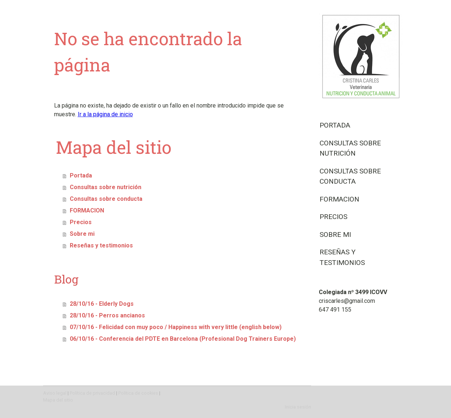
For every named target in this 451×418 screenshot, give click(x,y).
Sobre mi (335, 234)
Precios (333, 216)
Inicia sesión (298, 407)
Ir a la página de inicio (105, 114)
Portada (335, 125)
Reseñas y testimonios (342, 257)
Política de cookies (138, 393)
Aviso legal (54, 393)
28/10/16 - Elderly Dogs (102, 303)
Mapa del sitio (58, 400)
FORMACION (339, 199)
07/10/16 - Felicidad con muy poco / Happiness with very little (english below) (176, 327)
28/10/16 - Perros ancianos (107, 315)
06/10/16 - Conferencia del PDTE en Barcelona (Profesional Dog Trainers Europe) (183, 338)
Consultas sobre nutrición (350, 148)
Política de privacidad (92, 393)
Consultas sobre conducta (350, 176)
